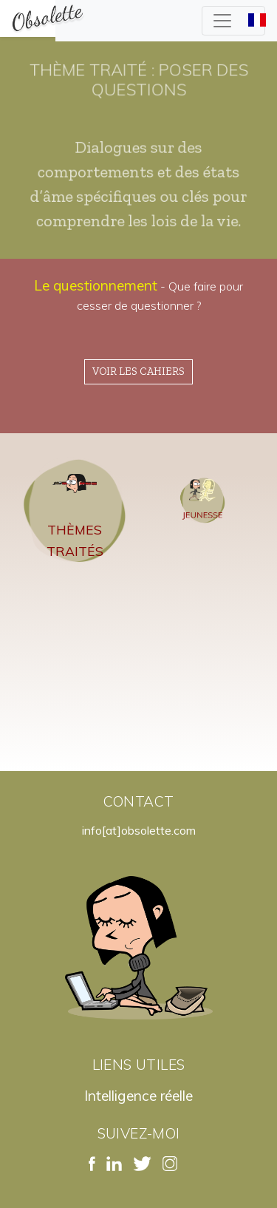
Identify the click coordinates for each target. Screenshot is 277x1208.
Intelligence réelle (138, 1095)
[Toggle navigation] (233, 20)
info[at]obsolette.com (139, 830)
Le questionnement (95, 285)
